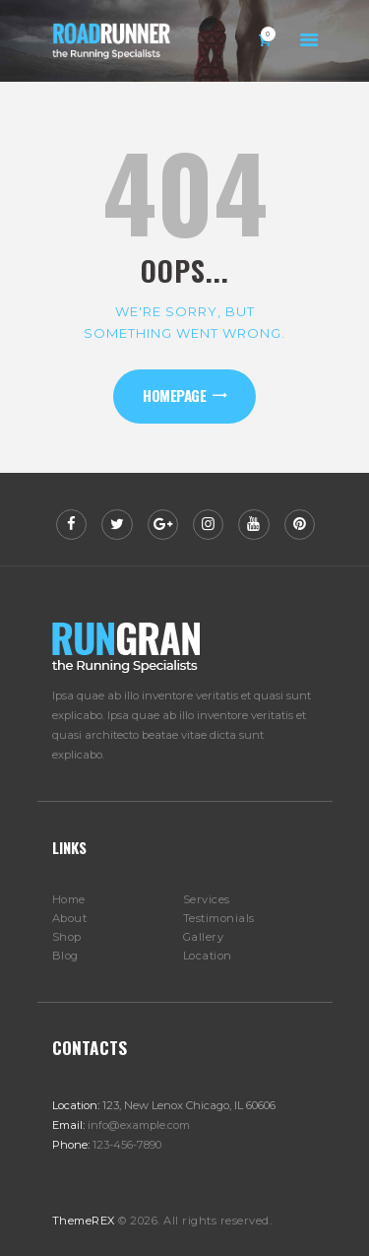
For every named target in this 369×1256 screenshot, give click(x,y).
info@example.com (139, 1125)
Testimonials (219, 918)
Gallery (203, 937)
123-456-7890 (126, 1145)
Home (69, 899)
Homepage (174, 395)
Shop (67, 937)
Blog (65, 955)
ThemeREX (83, 1220)
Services (206, 899)
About (70, 918)
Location (207, 955)
